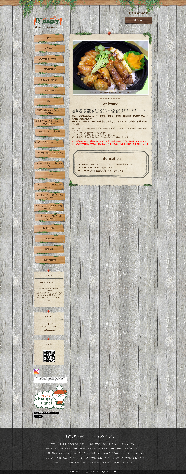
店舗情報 (49, 249)
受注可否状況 (50, 69)
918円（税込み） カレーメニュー (49, 143)
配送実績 (50, 238)
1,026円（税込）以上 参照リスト (50, 153)
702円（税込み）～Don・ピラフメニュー (50, 111)
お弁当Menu (50, 90)
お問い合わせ (50, 259)
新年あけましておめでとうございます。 (108, 171)
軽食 (49, 101)
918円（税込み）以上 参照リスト (50, 132)
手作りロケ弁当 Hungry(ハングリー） (93, 436)
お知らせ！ (50, 48)
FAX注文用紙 (49, 228)
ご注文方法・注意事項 (49, 59)
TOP (49, 38)
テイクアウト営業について (102, 167)
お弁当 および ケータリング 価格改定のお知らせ (112, 164)
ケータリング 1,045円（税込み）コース (48, 185)
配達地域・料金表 (49, 80)
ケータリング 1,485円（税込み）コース (50, 217)
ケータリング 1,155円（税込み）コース (50, 196)
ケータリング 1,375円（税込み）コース (48, 207)
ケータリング (50, 175)
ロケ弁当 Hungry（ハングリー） (87, 472)
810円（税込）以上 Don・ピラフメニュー (48, 122)
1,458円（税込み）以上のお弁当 (48, 164)
